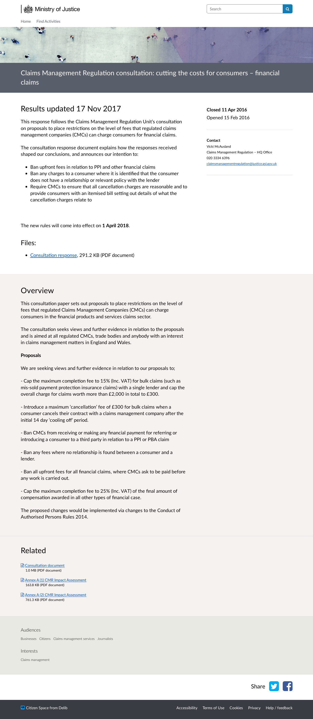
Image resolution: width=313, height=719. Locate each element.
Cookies (236, 707)
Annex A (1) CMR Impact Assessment (54, 580)
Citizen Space (37, 707)
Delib (63, 707)
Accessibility (186, 707)
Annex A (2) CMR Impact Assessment (54, 594)
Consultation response (53, 255)
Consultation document (43, 565)
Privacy (254, 707)
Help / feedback (279, 707)
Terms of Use (213, 707)
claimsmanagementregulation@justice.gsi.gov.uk (242, 164)
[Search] (287, 8)
